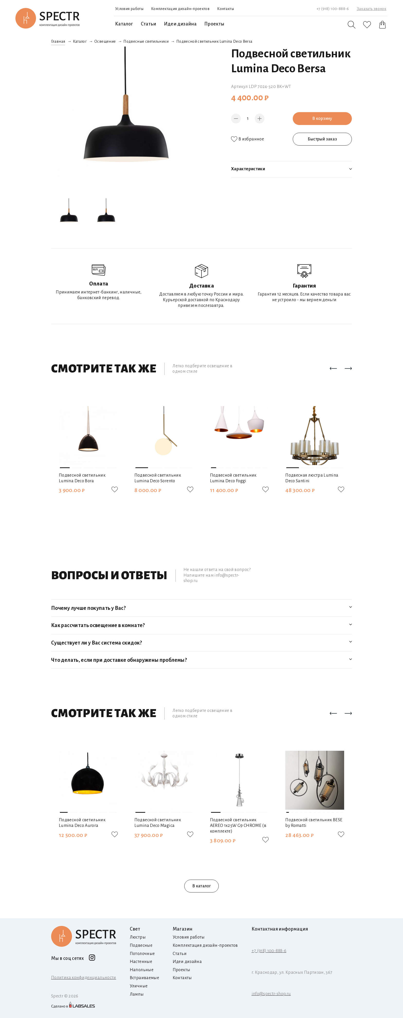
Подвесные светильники (146, 41)
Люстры (138, 937)
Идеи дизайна (180, 23)
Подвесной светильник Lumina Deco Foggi (233, 478)
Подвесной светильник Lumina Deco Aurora (82, 823)
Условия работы (129, 9)
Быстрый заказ (322, 139)
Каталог (124, 23)
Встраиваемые (144, 978)
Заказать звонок (371, 9)
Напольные (141, 970)
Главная (58, 41)
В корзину (322, 118)
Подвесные (141, 945)
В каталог (201, 886)
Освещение (105, 41)
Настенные (141, 961)
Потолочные (142, 953)
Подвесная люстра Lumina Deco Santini (311, 478)
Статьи (148, 23)
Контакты (225, 9)
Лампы (137, 994)
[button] (333, 369)
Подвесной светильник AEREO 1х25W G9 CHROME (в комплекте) (238, 825)
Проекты (214, 23)
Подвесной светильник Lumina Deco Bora (82, 478)
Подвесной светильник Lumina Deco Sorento (157, 478)
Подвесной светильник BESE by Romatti (313, 823)
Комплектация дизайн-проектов (180, 9)
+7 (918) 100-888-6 (332, 9)
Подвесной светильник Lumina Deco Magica (157, 823)
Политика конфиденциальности (83, 977)
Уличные (139, 986)
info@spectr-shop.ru (271, 994)
